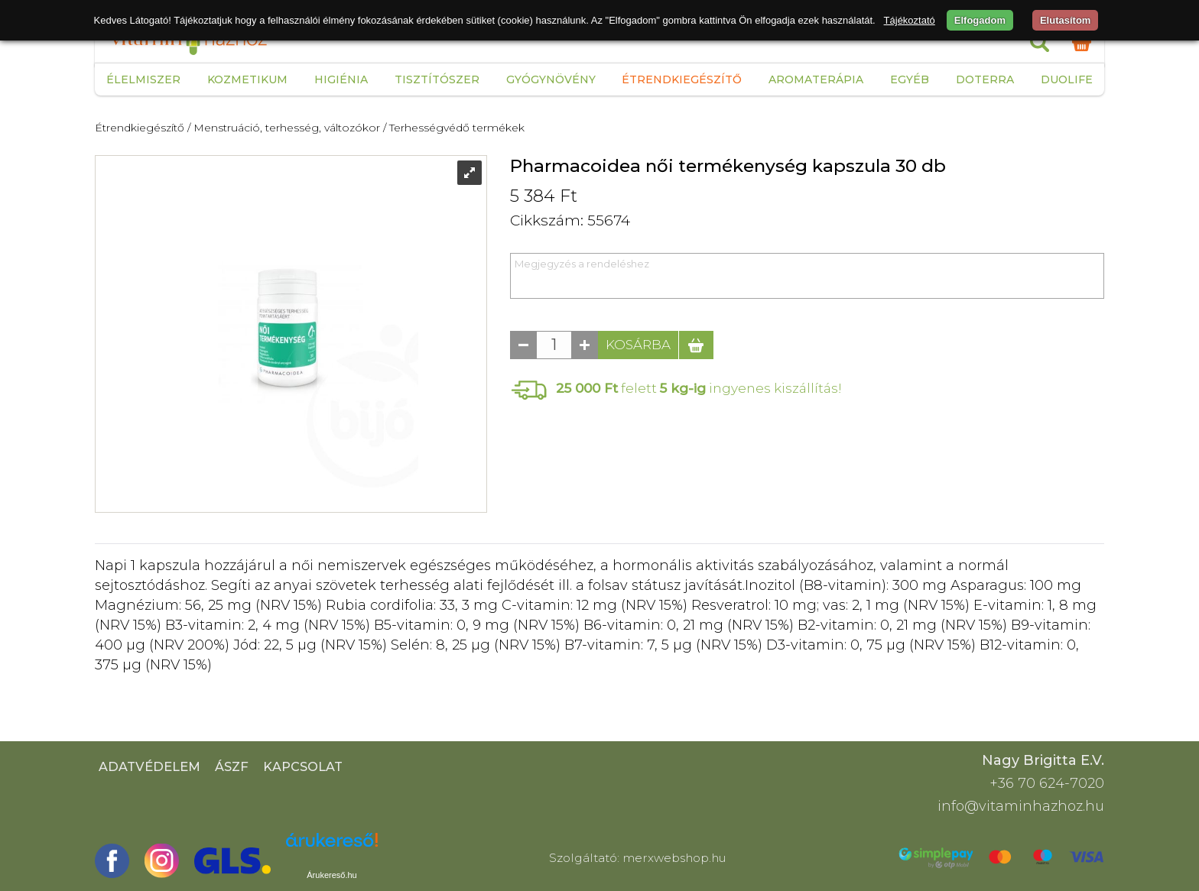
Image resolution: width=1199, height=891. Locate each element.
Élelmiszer (143, 79)
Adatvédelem (149, 766)
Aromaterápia (815, 79)
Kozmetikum (247, 79)
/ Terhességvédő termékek (454, 127)
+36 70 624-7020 (1046, 783)
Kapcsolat (303, 766)
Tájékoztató (909, 20)
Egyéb (909, 79)
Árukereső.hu (331, 875)
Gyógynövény (551, 79)
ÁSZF (232, 766)
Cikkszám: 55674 (570, 220)
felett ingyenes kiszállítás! (699, 388)
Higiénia (341, 79)
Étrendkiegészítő (682, 79)
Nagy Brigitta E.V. (1043, 760)
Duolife (1067, 79)
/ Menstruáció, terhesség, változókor (283, 127)
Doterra (985, 79)
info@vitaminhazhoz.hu (1020, 806)
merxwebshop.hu (674, 858)
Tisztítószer (437, 79)
